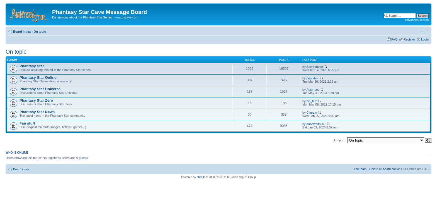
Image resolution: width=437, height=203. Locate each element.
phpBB (201, 177)
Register (409, 39)
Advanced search (417, 20)
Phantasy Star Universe (40, 89)
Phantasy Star (32, 66)
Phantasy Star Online (38, 77)
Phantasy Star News (37, 112)
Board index (22, 31)
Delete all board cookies (385, 169)
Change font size (425, 30)
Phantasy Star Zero (36, 100)
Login (425, 39)
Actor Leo (313, 89)
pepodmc (313, 78)
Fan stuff (27, 123)
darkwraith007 (316, 124)
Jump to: (339, 140)
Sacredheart (315, 66)
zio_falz (312, 101)
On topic (39, 31)
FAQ (394, 39)
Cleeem (312, 112)
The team (360, 169)
